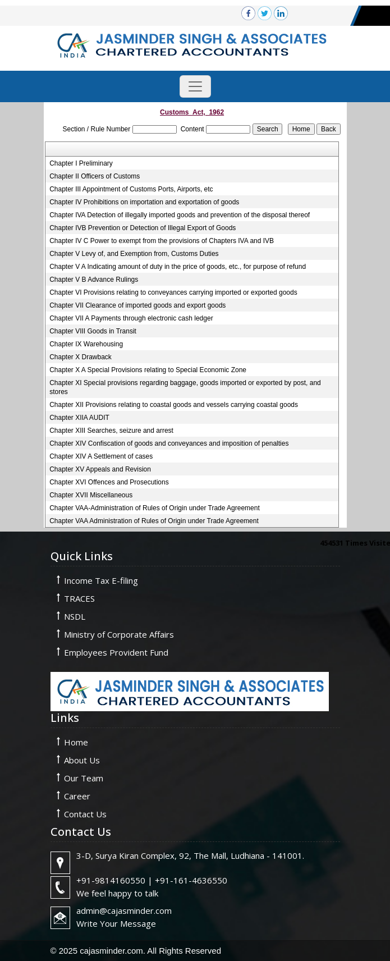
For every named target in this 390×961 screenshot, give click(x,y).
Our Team (83, 778)
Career (77, 796)
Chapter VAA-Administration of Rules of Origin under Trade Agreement (154, 508)
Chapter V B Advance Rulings (93, 279)
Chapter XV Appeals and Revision (100, 469)
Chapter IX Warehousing (86, 344)
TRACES (79, 598)
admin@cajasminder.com (124, 910)
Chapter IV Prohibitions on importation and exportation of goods (144, 202)
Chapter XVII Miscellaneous (90, 495)
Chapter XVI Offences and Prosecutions (109, 482)
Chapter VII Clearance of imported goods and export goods (137, 305)
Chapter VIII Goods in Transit (92, 331)
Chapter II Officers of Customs (94, 176)
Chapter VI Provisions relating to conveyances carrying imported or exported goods (173, 292)
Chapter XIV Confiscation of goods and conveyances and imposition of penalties (168, 443)
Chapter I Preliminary (81, 163)
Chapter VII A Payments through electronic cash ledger (131, 318)
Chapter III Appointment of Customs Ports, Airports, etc (131, 189)
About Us (82, 760)
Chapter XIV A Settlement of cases (101, 456)
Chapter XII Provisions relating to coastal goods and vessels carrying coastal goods (173, 405)
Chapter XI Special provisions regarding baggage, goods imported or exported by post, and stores (185, 387)
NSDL (74, 616)
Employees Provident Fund (116, 652)
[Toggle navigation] (195, 86)
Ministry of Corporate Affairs (119, 634)
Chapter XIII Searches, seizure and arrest (111, 430)
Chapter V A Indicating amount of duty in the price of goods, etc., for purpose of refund (177, 267)
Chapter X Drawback (80, 357)
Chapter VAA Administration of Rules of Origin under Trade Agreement (154, 521)
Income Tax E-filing (101, 580)
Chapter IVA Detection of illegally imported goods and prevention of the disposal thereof (179, 215)
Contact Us (85, 814)
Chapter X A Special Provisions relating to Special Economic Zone (147, 370)
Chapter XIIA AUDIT (79, 418)
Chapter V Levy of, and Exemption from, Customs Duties (133, 254)
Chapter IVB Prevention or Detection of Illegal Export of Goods (142, 228)
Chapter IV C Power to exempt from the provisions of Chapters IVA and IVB (161, 241)
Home (76, 742)
